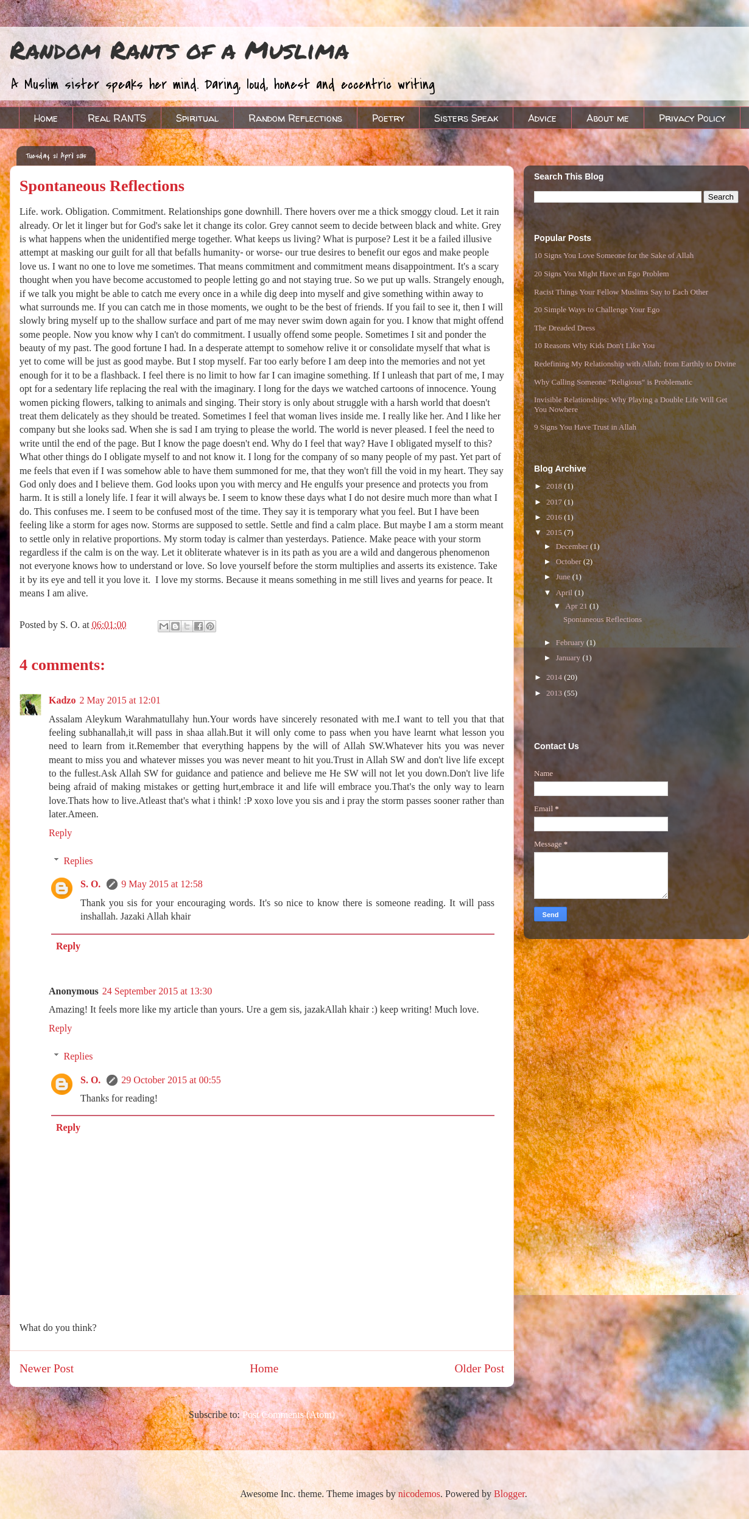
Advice (542, 118)
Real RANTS (117, 118)
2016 (555, 517)
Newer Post (46, 1368)
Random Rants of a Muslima (179, 49)
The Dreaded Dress (564, 327)
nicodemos (419, 1494)
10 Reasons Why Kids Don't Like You (594, 345)
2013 (555, 692)
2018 (555, 486)
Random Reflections (295, 118)
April (565, 592)
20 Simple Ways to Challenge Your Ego (596, 309)
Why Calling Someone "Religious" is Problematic (613, 381)
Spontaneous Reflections (602, 619)
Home (46, 118)
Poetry (388, 118)
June (564, 576)
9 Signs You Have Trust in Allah (585, 426)
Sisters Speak (466, 118)
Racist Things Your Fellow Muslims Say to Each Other (621, 291)
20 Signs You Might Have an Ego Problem (601, 273)
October (569, 561)
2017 (555, 501)
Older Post (479, 1368)
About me (607, 118)
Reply (60, 833)
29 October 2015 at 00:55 (171, 1080)
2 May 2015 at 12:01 (119, 700)
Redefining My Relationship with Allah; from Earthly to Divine (635, 363)
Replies (78, 861)
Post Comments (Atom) (288, 1414)
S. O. (91, 884)
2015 (555, 532)
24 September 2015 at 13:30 (157, 991)
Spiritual (197, 118)
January (569, 657)
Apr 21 (577, 605)
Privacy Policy (692, 118)
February (571, 642)
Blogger (509, 1494)
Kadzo (62, 700)
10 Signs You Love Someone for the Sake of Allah (614, 255)
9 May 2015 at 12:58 (161, 884)
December (573, 546)
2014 (555, 677)
